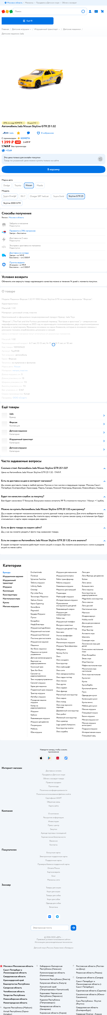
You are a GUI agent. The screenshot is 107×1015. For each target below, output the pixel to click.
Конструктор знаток (65, 728)
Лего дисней (87, 606)
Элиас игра (86, 658)
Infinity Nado (36, 586)
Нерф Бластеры (37, 624)
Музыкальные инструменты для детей (66, 604)
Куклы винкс (87, 702)
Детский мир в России (43, 948)
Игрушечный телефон (65, 622)
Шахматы (86, 637)
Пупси (33, 617)
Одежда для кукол (89, 695)
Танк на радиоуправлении (42, 679)
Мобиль (34, 729)
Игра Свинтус (88, 662)
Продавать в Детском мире (53, 774)
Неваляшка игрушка (64, 586)
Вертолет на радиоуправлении (38, 662)
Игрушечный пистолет (40, 631)
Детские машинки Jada (13, 33)
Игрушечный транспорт (46, 29)
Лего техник (61, 681)
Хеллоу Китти (62, 653)
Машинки (35, 645)
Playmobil (35, 610)
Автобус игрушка (38, 697)
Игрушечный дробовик (41, 628)
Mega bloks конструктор (92, 599)
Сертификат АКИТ (54, 798)
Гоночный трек (37, 667)
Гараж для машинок (39, 686)
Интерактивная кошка (91, 732)
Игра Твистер (87, 630)
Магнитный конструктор (66, 695)
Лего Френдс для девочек (93, 576)
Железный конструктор (66, 718)
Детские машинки (72, 29)
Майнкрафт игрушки (65, 597)
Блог (54, 876)
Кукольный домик (89, 688)
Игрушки (34, 711)
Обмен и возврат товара (53, 778)
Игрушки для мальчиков (66, 572)
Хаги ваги (60, 632)
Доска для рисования (91, 623)
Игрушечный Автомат (40, 635)
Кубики (34, 715)
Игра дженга (87, 626)
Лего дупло (61, 684)
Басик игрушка (88, 716)
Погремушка (36, 725)
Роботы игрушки (63, 583)
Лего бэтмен (61, 639)
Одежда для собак (53, 903)
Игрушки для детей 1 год (66, 629)
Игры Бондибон (89, 655)
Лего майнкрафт (63, 667)
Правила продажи (53, 782)
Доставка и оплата (53, 771)
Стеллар (34, 590)
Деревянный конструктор (67, 711)
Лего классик (87, 602)
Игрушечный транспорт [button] (9, 581)
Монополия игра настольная (89, 670)
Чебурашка (61, 649)
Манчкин (86, 613)
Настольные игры (89, 609)
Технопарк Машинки (39, 597)
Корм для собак (53, 899)
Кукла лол (86, 678)
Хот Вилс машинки (39, 649)
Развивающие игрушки (40, 718)
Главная (5, 29)
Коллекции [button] (8, 590)
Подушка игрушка (89, 729)
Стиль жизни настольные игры (92, 650)
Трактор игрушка (38, 693)
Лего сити (60, 670)
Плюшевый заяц (89, 736)
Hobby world (87, 620)
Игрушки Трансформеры (66, 646)
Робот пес (60, 618)
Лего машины (87, 590)
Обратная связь (53, 802)
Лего (58, 656)
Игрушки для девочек (40, 722)
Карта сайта (53, 806)
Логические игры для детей (91, 645)
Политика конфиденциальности (53, 790)
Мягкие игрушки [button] (11, 606)
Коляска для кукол (89, 699)
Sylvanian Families (38, 579)
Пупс (84, 692)
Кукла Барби (87, 685)
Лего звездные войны (65, 674)
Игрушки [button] (7, 587)
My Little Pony (37, 593)
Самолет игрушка (38, 683)
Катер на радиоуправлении (38, 707)
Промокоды (53, 786)
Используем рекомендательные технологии (53, 942)
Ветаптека (53, 907)
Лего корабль (62, 732)
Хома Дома (35, 607)
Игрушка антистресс (65, 576)
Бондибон (35, 621)
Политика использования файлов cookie (53, 794)
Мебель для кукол (89, 706)
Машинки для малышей (66, 590)
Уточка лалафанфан (64, 636)
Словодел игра (88, 640)
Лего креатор (62, 721)
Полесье (34, 576)
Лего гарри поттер (64, 677)
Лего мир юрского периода (64, 706)
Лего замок (86, 583)
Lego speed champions (65, 725)
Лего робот (61, 714)
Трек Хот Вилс (37, 670)
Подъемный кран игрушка (42, 690)
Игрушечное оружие (39, 642)
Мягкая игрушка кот (90, 720)
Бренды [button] (7, 572)
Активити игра (88, 633)
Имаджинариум (88, 616)
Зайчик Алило (37, 600)
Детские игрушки (20, 29)
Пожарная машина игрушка (38, 701)
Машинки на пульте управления (39, 653)
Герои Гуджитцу (37, 604)
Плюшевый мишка (90, 713)
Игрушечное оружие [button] (13, 576)
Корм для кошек (53, 891)
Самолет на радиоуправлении (38, 675)
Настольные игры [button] (11, 598)
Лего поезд (61, 702)
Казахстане (58, 948)
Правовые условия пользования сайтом (53, 939)
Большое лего (88, 586)
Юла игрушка (36, 732)
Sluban (85, 579)
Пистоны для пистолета (41, 638)
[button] (28, 20)
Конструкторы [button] (10, 594)
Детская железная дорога (41, 658)
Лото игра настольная (91, 674)
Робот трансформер (64, 579)
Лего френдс (61, 691)
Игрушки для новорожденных (63, 613)
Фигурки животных (64, 625)
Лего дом (86, 572)
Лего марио (61, 698)
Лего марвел (61, 688)
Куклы (84, 681)
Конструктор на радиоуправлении (89, 594)
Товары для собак (53, 895)
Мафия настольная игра (92, 665)
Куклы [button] (6, 602)
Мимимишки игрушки (65, 642)
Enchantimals (36, 572)
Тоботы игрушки (38, 583)
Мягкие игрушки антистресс (89, 724)
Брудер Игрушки (38, 614)
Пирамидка (61, 593)
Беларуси (69, 948)
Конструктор (61, 663)
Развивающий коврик (65, 609)
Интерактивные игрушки (67, 600)
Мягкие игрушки (89, 709)
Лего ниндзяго (62, 660)
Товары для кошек (53, 887)
